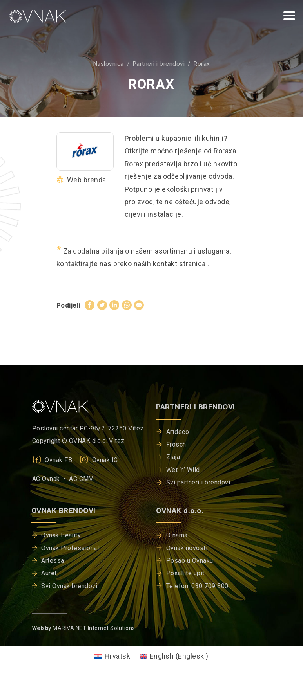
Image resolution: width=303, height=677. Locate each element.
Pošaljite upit (185, 573)
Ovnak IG (98, 460)
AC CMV (81, 479)
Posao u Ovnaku (189, 560)
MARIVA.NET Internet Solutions (94, 628)
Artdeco (177, 432)
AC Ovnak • (50, 479)
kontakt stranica (180, 263)
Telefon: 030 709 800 (197, 586)
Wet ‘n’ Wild (183, 470)
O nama (177, 535)
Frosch (176, 444)
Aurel (48, 573)
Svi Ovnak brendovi (69, 586)
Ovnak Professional (70, 548)
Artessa (52, 560)
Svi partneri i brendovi (198, 482)
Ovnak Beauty (61, 535)
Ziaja (173, 457)
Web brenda (81, 180)
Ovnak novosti (187, 548)
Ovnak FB (52, 460)
